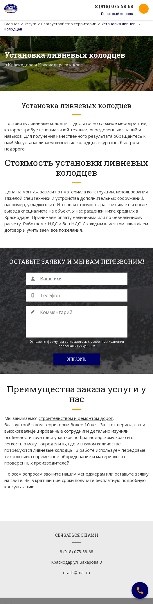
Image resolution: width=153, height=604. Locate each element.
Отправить (76, 359)
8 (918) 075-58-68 (114, 6)
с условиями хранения (106, 341)
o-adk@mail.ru (76, 566)
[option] (76, 63)
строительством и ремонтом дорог (76, 418)
